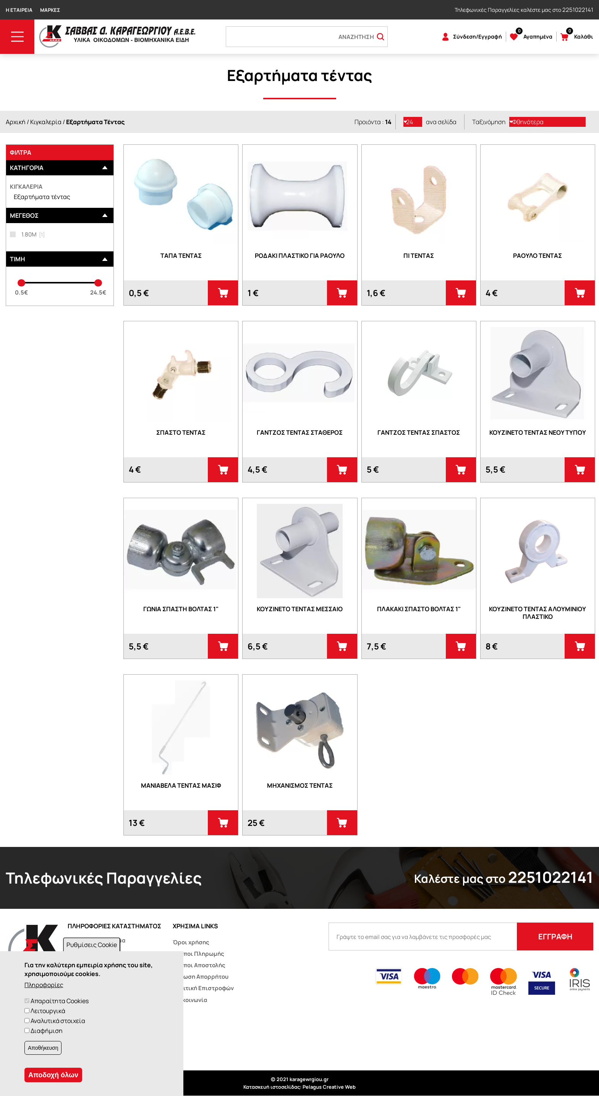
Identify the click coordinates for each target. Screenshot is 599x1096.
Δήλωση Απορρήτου (200, 977)
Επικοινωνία (190, 1000)
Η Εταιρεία (19, 9)
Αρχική (16, 122)
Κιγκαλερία (46, 122)
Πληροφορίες (43, 985)
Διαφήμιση (47, 1030)
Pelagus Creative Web (329, 1086)
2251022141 (577, 10)
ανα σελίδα (441, 122)
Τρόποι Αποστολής (199, 965)
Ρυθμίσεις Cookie (91, 945)
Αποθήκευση (43, 1048)
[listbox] (413, 122)
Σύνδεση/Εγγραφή (477, 36)
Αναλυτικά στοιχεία (58, 1021)
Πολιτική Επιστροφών (203, 988)
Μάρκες (50, 9)
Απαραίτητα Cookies (60, 1001)
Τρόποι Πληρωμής (198, 954)
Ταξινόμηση (488, 122)
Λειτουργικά (48, 1011)
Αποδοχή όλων (53, 1075)
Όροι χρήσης (191, 942)
